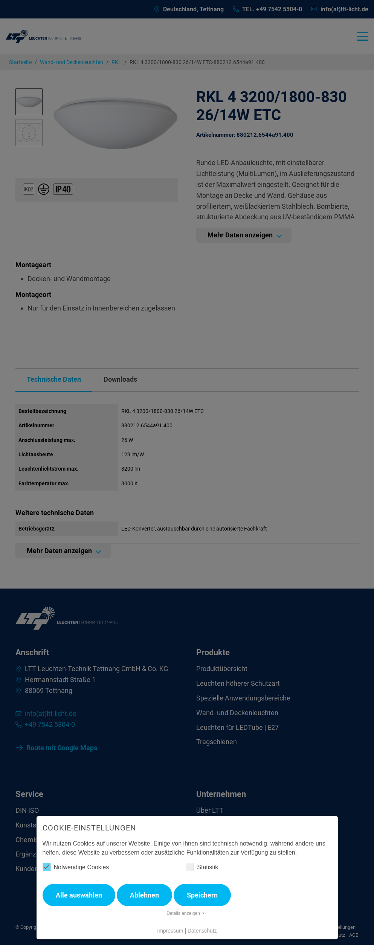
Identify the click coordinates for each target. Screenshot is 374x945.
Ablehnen (144, 895)
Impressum (170, 931)
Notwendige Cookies (76, 867)
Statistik (202, 867)
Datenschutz (202, 931)
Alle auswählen (79, 895)
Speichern (202, 895)
